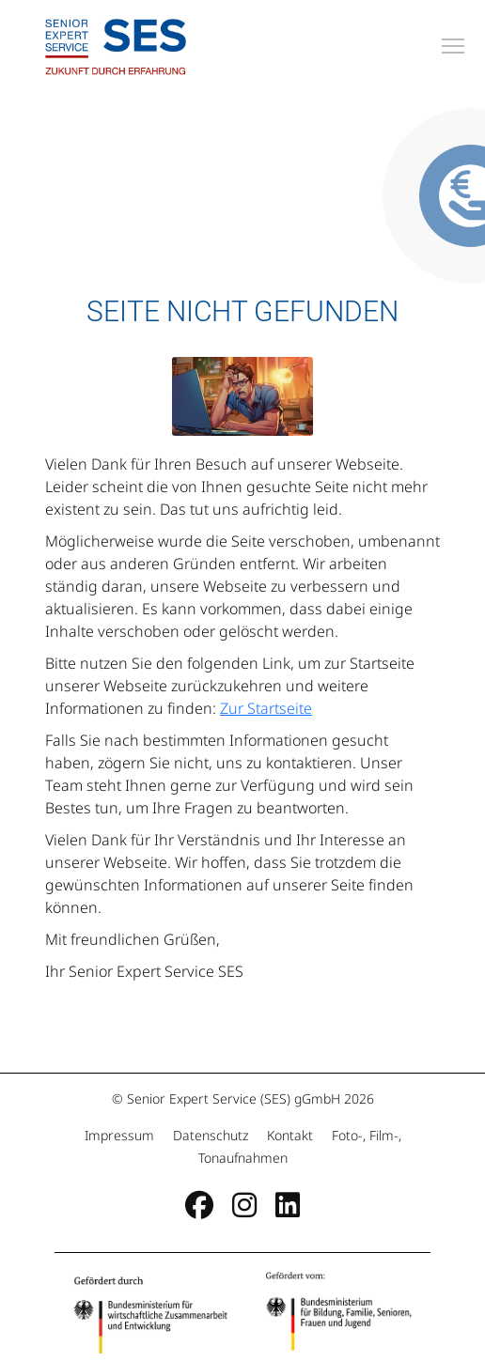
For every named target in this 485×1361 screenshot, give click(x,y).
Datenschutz (210, 1135)
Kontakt (290, 1135)
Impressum (121, 1135)
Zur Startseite (266, 708)
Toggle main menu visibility (454, 43)
